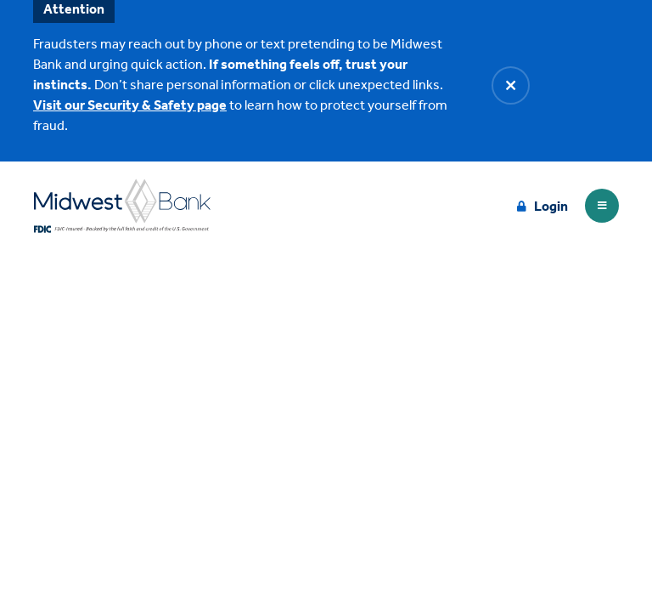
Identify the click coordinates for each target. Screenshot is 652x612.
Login (551, 206)
